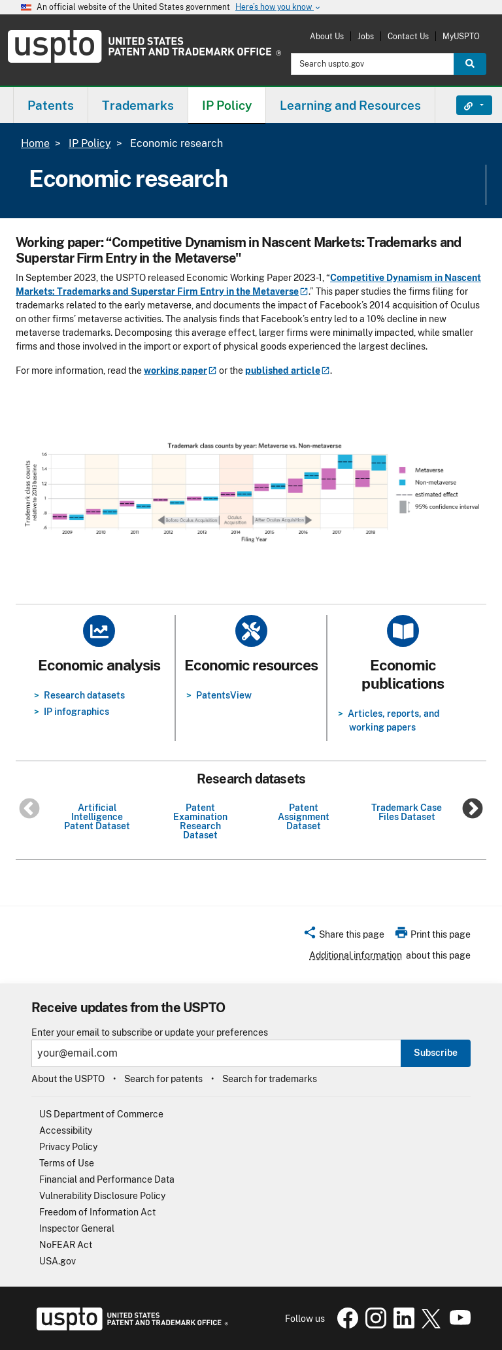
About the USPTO (68, 1079)
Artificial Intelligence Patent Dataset (97, 816)
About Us (327, 36)
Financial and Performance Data (107, 1179)
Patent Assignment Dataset (303, 816)
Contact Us (408, 36)
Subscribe (436, 1052)
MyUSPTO (461, 36)
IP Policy (90, 143)
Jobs (366, 36)
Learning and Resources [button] (350, 105)
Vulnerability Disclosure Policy (102, 1196)
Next (472, 809)
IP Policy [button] (227, 105)
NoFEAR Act (65, 1245)
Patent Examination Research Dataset (200, 821)
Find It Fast (464, 105)
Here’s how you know (278, 7)
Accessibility (65, 1130)
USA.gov (57, 1261)
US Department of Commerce (101, 1114)
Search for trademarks (269, 1079)
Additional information (355, 955)
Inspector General (76, 1228)
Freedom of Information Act (97, 1212)
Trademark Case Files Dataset (406, 812)
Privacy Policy (68, 1147)
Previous (29, 809)
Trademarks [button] (138, 105)
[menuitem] (50, 105)
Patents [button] (50, 105)
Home (35, 143)
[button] (343, 936)
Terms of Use (66, 1163)
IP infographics (76, 711)
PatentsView (224, 695)
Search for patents (163, 1079)
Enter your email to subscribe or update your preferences (149, 1033)
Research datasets (84, 695)
